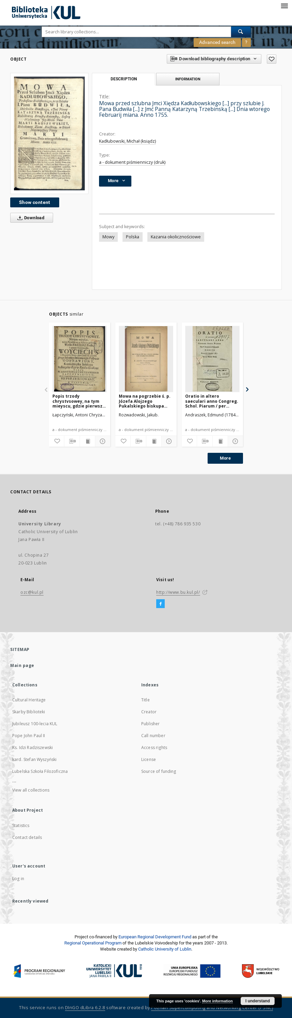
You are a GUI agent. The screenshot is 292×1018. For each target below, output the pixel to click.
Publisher (150, 724)
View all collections (30, 790)
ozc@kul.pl (32, 592)
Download (29, 217)
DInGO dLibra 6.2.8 (85, 1008)
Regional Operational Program (92, 942)
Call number (153, 735)
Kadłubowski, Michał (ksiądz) (127, 141)
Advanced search (217, 42)
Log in (18, 878)
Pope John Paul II (28, 735)
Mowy (108, 237)
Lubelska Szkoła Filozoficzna (40, 771)
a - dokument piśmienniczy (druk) (132, 162)
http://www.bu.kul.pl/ (178, 592)
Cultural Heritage (29, 700)
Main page (22, 665)
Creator (149, 712)
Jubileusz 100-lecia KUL (34, 724)
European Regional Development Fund (154, 936)
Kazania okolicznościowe (176, 237)
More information (217, 1001)
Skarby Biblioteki (28, 712)
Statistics (21, 825)
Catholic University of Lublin (164, 949)
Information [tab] (187, 79)
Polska (132, 237)
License (148, 759)
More (225, 458)
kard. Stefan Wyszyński (34, 759)
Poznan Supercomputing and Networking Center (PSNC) (212, 1008)
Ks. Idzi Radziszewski (32, 747)
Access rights (154, 747)
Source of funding (158, 771)
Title (145, 700)
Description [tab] (124, 79)
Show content (34, 202)
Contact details (27, 837)
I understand (257, 1001)
